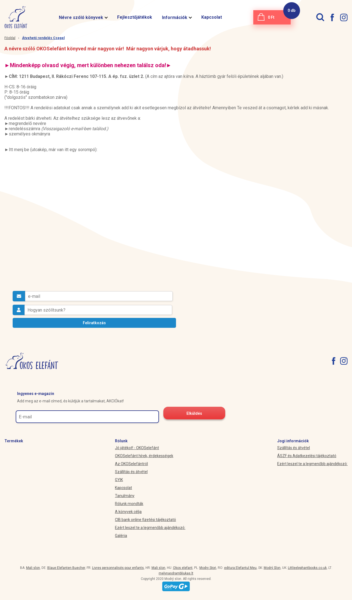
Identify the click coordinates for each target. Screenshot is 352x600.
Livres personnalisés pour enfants (118, 568)
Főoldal (9, 38)
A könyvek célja (128, 511)
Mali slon (33, 568)
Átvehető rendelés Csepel (43, 38)
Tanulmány (124, 495)
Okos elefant (183, 568)
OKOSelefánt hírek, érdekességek (144, 456)
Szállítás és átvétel (131, 472)
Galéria (121, 535)
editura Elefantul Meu (240, 568)
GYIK (119, 480)
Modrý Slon (272, 568)
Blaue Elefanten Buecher (66, 568)
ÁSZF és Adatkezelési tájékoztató (306, 456)
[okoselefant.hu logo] (14, 17)
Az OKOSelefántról (131, 464)
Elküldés (194, 413)
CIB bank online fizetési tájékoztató (145, 519)
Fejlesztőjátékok (134, 17)
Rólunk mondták (129, 503)
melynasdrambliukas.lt (176, 573)
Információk (176, 17)
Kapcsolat (211, 17)
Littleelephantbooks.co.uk (307, 568)
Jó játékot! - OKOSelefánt (137, 448)
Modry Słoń (207, 568)
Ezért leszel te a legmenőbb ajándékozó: (150, 527)
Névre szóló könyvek (83, 17)
